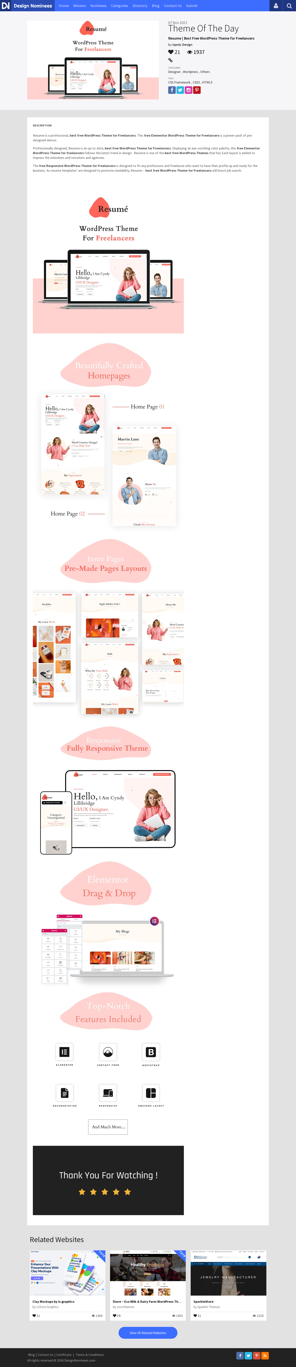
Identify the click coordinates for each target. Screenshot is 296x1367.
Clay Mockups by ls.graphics (53, 1301)
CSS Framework (179, 82)
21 (174, 50)
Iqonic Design (182, 44)
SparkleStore (203, 1301)
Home (64, 5)
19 (116, 1315)
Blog (156, 5)
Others (205, 72)
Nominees (98, 5)
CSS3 (196, 82)
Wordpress (190, 72)
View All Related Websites (148, 1333)
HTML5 (207, 82)
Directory (140, 5)
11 (36, 1315)
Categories (119, 5)
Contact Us (173, 5)
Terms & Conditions (90, 1354)
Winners (79, 5)
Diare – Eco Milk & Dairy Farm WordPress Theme (149, 1301)
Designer (174, 72)
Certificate (63, 1354)
